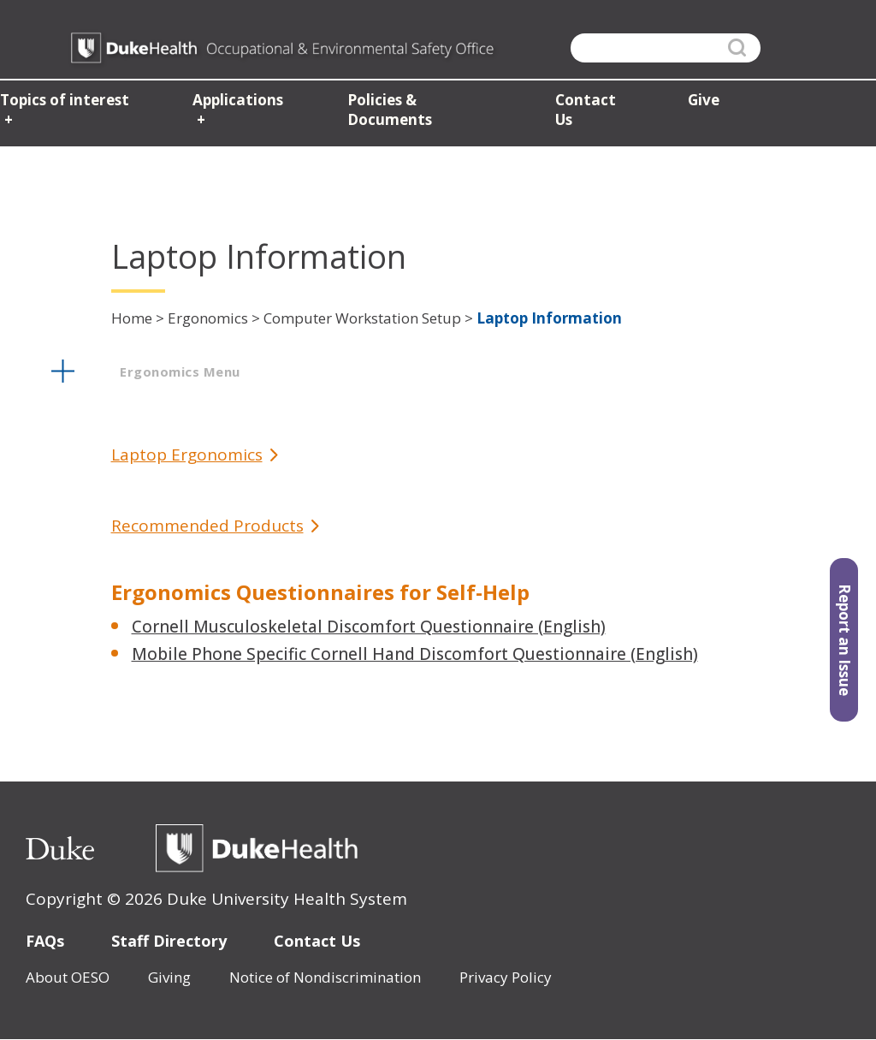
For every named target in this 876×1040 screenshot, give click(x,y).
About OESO (68, 977)
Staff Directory (169, 940)
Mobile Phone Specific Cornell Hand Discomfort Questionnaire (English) (415, 654)
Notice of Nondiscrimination (325, 977)
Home (131, 318)
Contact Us (317, 940)
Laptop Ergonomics (187, 455)
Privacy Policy (505, 977)
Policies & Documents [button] (423, 103)
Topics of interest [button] (63, 103)
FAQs (45, 940)
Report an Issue (845, 640)
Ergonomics (208, 318)
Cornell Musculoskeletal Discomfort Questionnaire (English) (369, 626)
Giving (169, 977)
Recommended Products (207, 526)
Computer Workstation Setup (362, 318)
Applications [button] (236, 103)
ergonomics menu (180, 371)
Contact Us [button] (592, 103)
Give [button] (699, 103)
